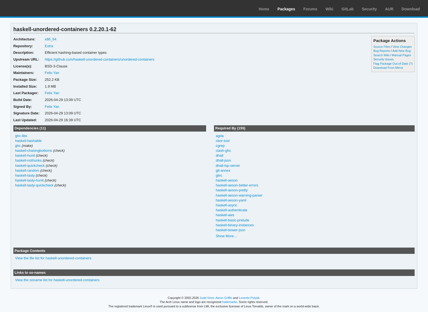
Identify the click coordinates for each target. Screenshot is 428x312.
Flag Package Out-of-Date (390, 63)
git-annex (223, 170)
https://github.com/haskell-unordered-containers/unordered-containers (99, 59)
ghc (18, 146)
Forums (310, 9)
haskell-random (27, 170)
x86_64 (51, 39)
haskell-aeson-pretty (232, 190)
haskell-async (226, 205)
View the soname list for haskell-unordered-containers (57, 280)
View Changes (402, 46)
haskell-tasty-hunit (29, 180)
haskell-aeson (226, 180)
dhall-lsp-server (228, 166)
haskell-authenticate (231, 210)
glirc (219, 175)
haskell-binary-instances (235, 225)
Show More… (226, 236)
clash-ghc (223, 150)
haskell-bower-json (230, 230)
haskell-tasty (25, 175)
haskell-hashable (28, 141)
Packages (286, 9)
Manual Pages (401, 55)
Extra (49, 46)
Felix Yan (52, 73)
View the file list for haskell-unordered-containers (53, 258)
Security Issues (383, 59)
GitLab (347, 9)
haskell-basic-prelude (232, 220)
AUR (389, 9)
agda (220, 136)
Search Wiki (381, 55)
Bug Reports (381, 50)
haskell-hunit (25, 155)
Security (369, 9)
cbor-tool (223, 141)
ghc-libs (21, 136)
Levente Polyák (249, 297)
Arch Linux (30, 8)
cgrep (220, 146)
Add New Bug (401, 50)
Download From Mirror (388, 67)
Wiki (330, 9)
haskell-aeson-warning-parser (239, 195)
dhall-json (223, 160)
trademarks (229, 302)
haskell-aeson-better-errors (237, 185)
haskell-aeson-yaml (231, 200)
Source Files (381, 46)
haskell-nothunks (28, 160)
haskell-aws (225, 215)
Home (264, 9)
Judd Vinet (207, 297)
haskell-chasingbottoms (33, 150)
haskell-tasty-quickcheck (34, 185)
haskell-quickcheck (30, 166)
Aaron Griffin (223, 297)
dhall (219, 155)
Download (411, 9)
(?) (410, 63)
